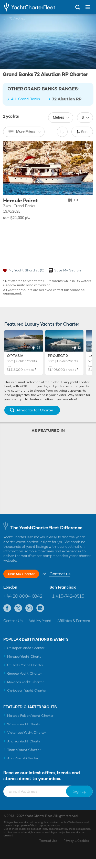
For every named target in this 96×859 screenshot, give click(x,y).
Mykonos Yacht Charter (25, 682)
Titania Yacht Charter (23, 750)
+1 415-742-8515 (66, 596)
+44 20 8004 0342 (22, 596)
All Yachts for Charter (34, 410)
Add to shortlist (88, 146)
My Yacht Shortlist (26, 270)
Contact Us (13, 620)
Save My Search (67, 270)
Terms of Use (48, 841)
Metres (58, 117)
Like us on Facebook (7, 608)
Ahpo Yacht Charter (22, 758)
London (10, 587)
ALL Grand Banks (25, 99)
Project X (58, 355)
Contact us (59, 574)
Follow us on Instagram (29, 608)
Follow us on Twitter (18, 608)
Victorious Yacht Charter (26, 732)
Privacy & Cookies (76, 841)
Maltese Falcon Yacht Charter (30, 715)
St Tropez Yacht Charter (26, 648)
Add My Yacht (39, 620)
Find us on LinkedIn (40, 608)
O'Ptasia (15, 355)
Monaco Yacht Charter (25, 656)
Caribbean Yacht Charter (27, 690)
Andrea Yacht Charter (24, 741)
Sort (84, 131)
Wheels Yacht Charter (24, 724)
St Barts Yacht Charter (25, 665)
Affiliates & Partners (73, 620)
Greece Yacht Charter (24, 673)
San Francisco (62, 587)
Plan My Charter (21, 574)
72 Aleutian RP (66, 99)
